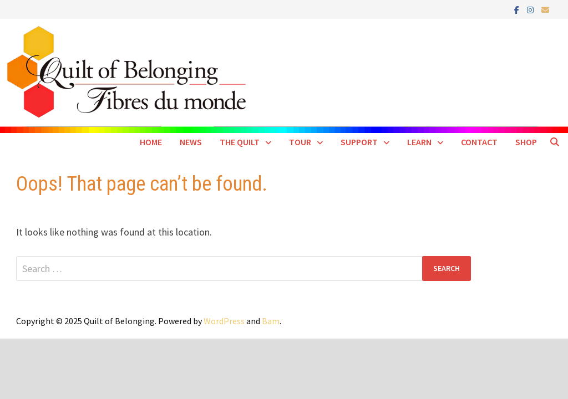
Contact (479, 141)
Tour (300, 141)
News (191, 141)
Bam (271, 320)
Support (359, 141)
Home (151, 141)
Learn (419, 141)
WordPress (224, 320)
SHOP (526, 141)
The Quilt (240, 141)
